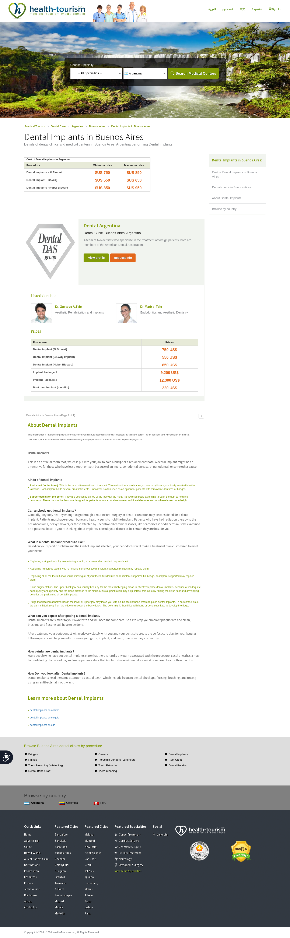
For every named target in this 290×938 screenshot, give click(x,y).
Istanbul (60, 877)
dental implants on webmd (44, 710)
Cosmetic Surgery (130, 847)
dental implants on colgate (44, 717)
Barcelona (61, 847)
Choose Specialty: (82, 65)
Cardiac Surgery (129, 841)
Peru (100, 803)
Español (257, 9)
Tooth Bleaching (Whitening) (45, 765)
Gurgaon (60, 871)
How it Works (32, 853)
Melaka (89, 834)
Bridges (33, 754)
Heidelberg (91, 883)
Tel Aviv (89, 871)
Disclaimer (30, 895)
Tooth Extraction (108, 765)
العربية (212, 9)
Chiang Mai (62, 865)
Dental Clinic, (94, 233)
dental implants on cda (42, 725)
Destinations (32, 865)
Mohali (89, 889)
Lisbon (89, 907)
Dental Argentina (102, 226)
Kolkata (59, 889)
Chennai (60, 859)
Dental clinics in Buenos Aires (231, 187)
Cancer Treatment (129, 834)
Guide (28, 847)
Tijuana (89, 877)
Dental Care (58, 126)
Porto (88, 901)
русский (227, 9)
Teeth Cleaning (107, 771)
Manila (59, 907)
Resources (30, 877)
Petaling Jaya (93, 853)
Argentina (77, 126)
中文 (242, 9)
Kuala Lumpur (63, 895)
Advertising (31, 841)
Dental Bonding (178, 765)
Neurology (125, 859)
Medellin (60, 913)
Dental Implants (178, 754)
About (28, 901)
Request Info (123, 257)
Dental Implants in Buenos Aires (130, 126)
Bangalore (61, 834)
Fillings (32, 759)
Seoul (88, 865)
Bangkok (60, 841)
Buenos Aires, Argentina (123, 233)
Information (31, 871)
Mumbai (90, 841)
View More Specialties (128, 871)
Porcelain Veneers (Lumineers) (117, 759)
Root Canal (175, 759)
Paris (88, 913)
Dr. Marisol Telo (151, 307)
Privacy (28, 883)
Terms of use (32, 889)
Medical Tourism (35, 126)
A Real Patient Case (36, 859)
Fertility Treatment (130, 853)
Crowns (103, 754)
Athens (89, 895)
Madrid (59, 901)
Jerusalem (61, 883)
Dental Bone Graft (39, 771)
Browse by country (224, 209)
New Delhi (91, 847)
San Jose (90, 859)
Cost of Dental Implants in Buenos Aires (234, 174)
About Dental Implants (226, 198)
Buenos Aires (97, 126)
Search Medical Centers (196, 73)
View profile (96, 257)
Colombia (68, 803)
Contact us (31, 907)
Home (27, 834)
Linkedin (160, 834)
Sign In (274, 9)
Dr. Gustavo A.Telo (68, 307)
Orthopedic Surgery (131, 865)
